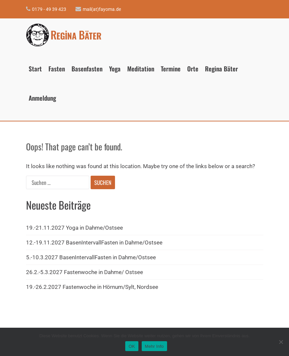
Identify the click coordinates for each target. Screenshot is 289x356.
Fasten (56, 68)
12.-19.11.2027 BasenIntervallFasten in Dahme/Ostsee (94, 242)
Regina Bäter (221, 68)
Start (35, 68)
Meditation (140, 68)
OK (132, 346)
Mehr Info (154, 346)
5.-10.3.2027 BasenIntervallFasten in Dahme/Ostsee (91, 257)
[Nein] (280, 342)
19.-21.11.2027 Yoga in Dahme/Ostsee (74, 227)
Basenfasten (87, 68)
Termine (171, 68)
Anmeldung (42, 97)
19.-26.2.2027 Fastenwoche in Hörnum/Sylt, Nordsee (92, 287)
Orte (192, 68)
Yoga (115, 68)
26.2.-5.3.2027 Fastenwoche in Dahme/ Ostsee (84, 272)
